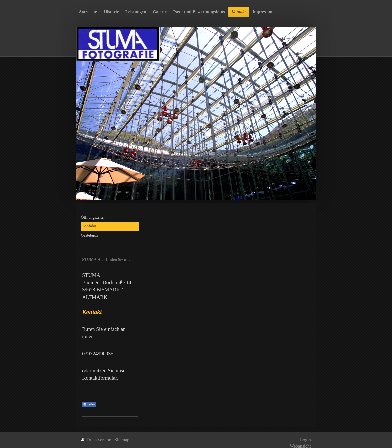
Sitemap (122, 439)
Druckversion (96, 439)
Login (305, 439)
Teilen (89, 404)
